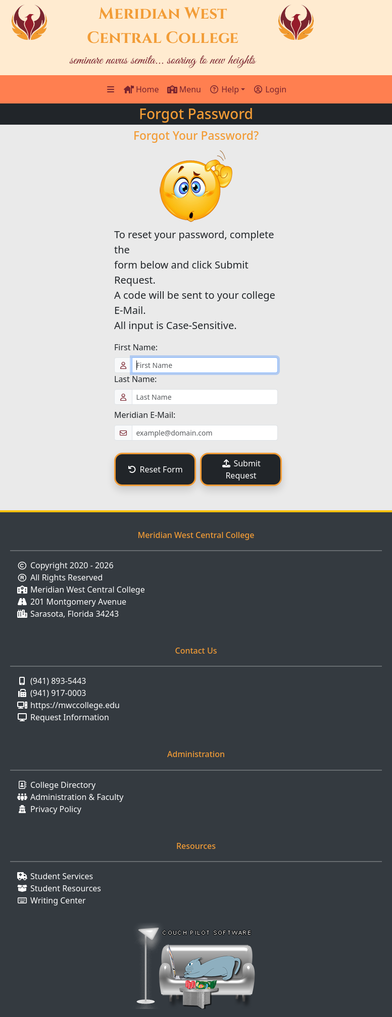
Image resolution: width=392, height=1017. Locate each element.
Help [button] (224, 89)
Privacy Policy (55, 809)
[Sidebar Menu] (111, 89)
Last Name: (135, 379)
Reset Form (154, 469)
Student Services (61, 876)
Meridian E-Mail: (144, 414)
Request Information (69, 717)
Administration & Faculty (76, 796)
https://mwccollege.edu (75, 705)
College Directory (62, 784)
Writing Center (58, 900)
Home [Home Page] (141, 89)
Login (269, 89)
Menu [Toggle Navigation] (184, 89)
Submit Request (241, 469)
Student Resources (65, 888)
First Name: (136, 347)
